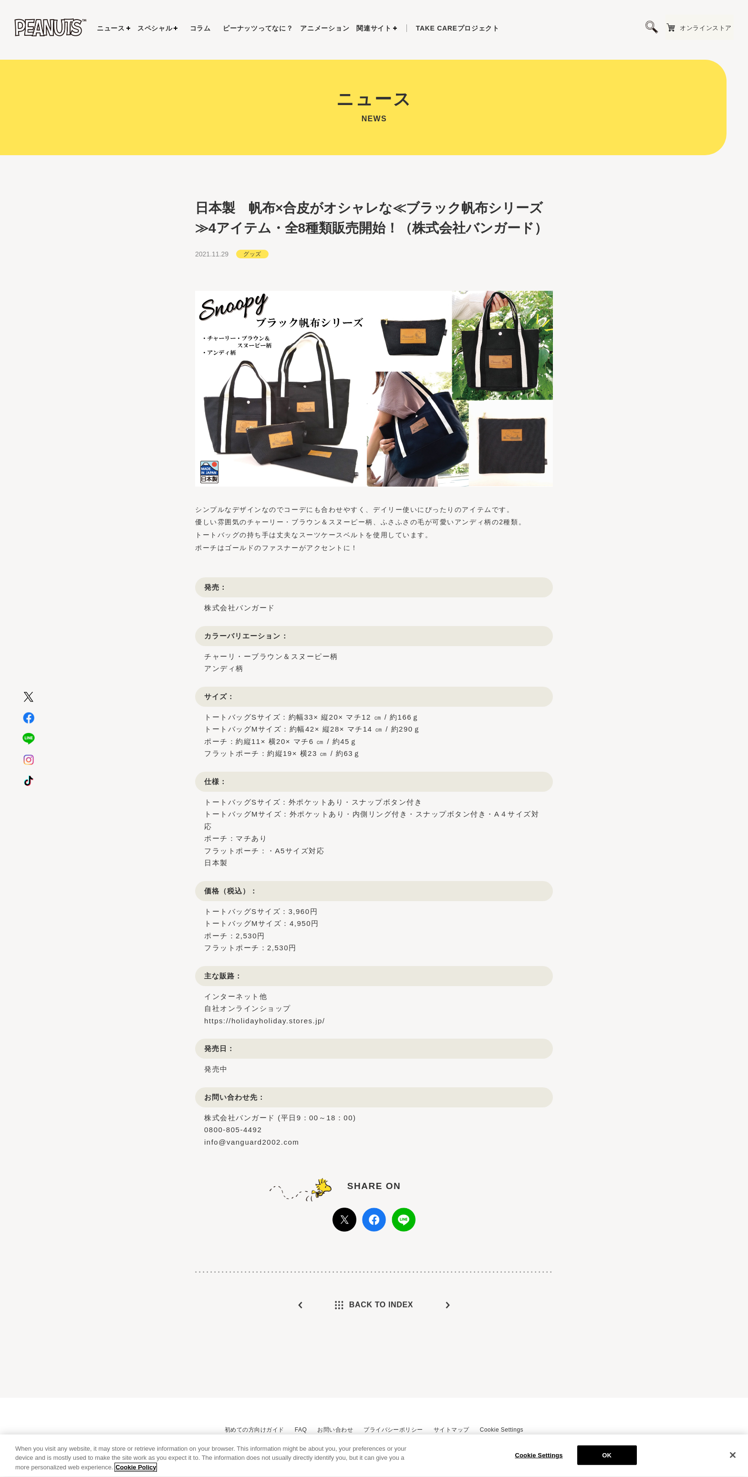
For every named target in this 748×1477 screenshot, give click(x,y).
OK (607, 1458)
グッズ (252, 264)
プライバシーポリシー (393, 1429)
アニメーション (324, 28)
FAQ (301, 1429)
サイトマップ (451, 1429)
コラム (200, 28)
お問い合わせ (335, 1429)
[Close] (732, 1458)
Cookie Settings (501, 1429)
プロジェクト (457, 28)
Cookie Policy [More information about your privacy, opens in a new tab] (135, 1471)
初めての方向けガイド (254, 1429)
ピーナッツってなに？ (258, 28)
